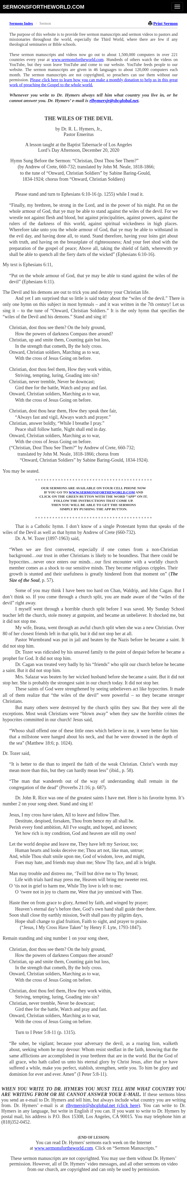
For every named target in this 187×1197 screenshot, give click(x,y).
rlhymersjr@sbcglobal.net (114, 100)
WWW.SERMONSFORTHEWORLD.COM (102, 492)
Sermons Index (21, 24)
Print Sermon (165, 23)
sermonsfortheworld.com (43, 6)
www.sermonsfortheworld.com (77, 59)
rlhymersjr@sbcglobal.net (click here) (103, 1105)
